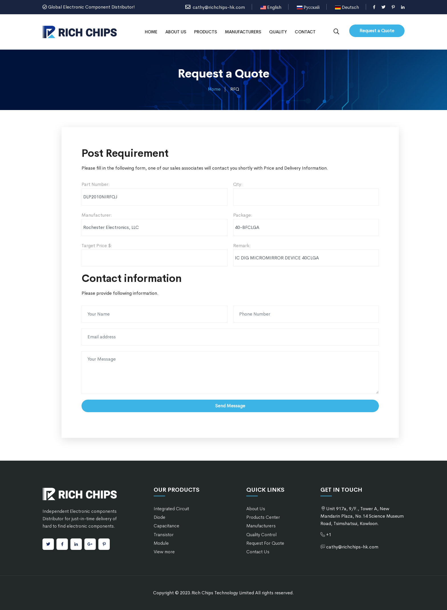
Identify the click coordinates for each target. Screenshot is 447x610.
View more (164, 552)
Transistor (164, 535)
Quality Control (261, 535)
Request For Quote (265, 543)
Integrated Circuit (171, 509)
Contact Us (257, 552)
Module (161, 543)
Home (151, 31)
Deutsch (347, 7)
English (270, 7)
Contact (305, 31)
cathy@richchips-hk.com (215, 7)
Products (205, 31)
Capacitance (166, 526)
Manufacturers (243, 31)
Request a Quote (376, 31)
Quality (278, 31)
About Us (175, 31)
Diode (159, 517)
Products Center (263, 517)
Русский (308, 7)
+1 (328, 535)
